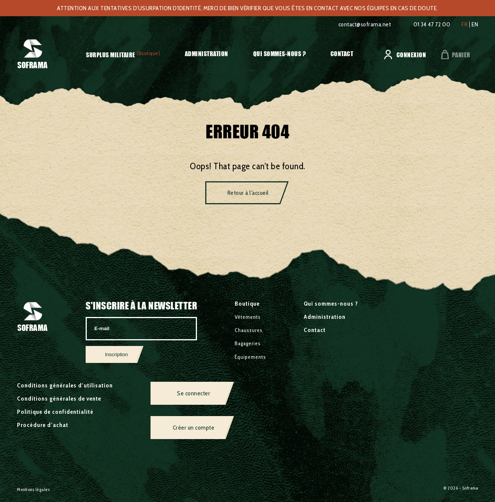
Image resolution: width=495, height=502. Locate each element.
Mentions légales (33, 489)
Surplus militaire (110, 54)
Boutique (247, 303)
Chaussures (249, 330)
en (475, 24)
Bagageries (248, 343)
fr (464, 24)
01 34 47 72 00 (432, 24)
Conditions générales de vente (59, 398)
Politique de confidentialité (55, 411)
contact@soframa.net (364, 24)
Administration (206, 53)
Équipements (250, 357)
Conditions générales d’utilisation (65, 385)
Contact (342, 53)
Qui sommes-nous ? (279, 53)
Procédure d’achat (42, 425)
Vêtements (248, 317)
